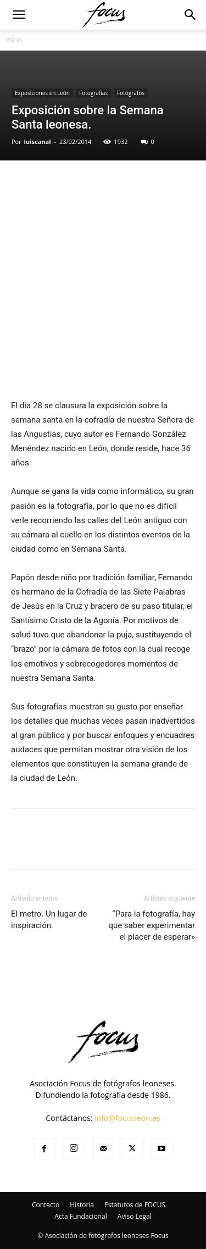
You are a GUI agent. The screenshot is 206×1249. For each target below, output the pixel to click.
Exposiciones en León (42, 93)
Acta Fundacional (80, 1216)
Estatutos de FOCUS (134, 1204)
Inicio (13, 40)
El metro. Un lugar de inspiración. (49, 919)
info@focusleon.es (127, 1118)
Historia (82, 1204)
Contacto (45, 1204)
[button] (18, 15)
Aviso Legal (135, 1216)
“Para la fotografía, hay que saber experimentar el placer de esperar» (151, 925)
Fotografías (93, 93)
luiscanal (37, 141)
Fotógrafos (130, 93)
